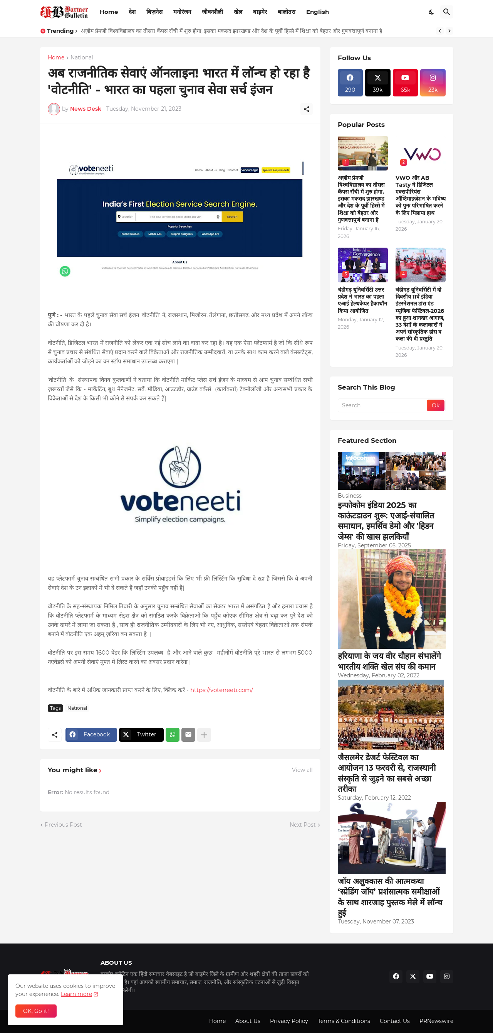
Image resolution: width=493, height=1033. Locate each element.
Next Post (303, 824)
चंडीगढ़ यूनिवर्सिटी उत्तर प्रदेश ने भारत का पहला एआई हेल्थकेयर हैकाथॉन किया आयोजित (362, 300)
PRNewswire (436, 1021)
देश (132, 11)
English (317, 11)
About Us (247, 1021)
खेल (238, 11)
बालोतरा (286, 11)
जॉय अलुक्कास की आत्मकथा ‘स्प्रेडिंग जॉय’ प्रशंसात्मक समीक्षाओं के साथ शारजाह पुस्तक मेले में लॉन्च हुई (390, 897)
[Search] (446, 12)
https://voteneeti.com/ (221, 690)
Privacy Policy (289, 1021)
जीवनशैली (212, 11)
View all (302, 770)
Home (109, 11)
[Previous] (440, 31)
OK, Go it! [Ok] (36, 1011)
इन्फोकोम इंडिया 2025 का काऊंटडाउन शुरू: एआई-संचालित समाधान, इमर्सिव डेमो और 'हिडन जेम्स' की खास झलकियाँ (386, 521)
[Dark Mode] (431, 12)
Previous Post (63, 824)
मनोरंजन (182, 11)
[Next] (449, 31)
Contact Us (395, 1021)
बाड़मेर (260, 11)
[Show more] (204, 735)
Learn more (76, 994)
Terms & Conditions (344, 1021)
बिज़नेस (154, 11)
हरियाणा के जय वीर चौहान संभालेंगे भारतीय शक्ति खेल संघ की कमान (389, 661)
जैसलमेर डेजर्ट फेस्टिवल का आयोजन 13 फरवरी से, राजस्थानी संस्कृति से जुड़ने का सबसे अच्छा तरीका (387, 773)
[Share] (306, 109)
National (81, 58)
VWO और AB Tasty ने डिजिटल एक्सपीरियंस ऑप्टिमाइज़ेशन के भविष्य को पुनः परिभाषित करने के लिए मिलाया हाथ (421, 195)
